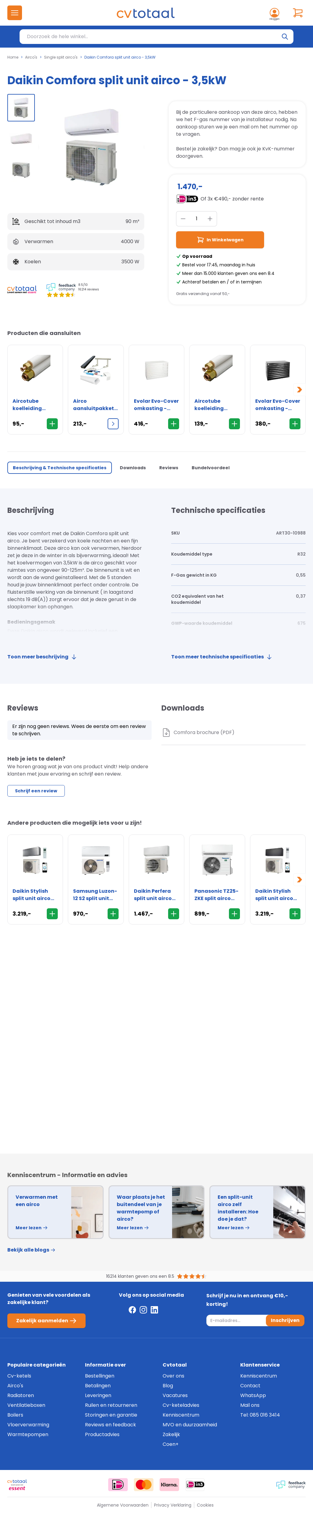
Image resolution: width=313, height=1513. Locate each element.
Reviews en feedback (110, 1424)
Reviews (168, 468)
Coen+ (171, 1444)
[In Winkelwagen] (52, 423)
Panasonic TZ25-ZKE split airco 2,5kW (216, 895)
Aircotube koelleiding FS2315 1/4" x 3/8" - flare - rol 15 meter (215, 405)
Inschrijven (285, 1320)
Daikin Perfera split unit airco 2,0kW (153, 895)
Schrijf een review (36, 791)
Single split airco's (61, 57)
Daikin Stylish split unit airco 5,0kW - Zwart (274, 895)
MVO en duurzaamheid (190, 1424)
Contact (250, 1385)
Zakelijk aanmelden (46, 1320)
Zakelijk (171, 1434)
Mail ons (250, 1405)
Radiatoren (20, 1395)
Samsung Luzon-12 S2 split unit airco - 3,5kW (95, 895)
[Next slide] (299, 389)
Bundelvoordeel (211, 468)
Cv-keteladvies (181, 1405)
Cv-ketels (19, 1375)
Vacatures (175, 1395)
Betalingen (98, 1385)
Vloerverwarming (28, 1424)
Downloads (133, 468)
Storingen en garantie (111, 1414)
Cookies (205, 1505)
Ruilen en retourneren (111, 1405)
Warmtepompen (27, 1434)
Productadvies (102, 1434)
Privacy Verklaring (172, 1505)
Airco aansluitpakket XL (93, 405)
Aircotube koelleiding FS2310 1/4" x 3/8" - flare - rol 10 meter (34, 405)
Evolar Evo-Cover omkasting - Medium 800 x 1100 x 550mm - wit (156, 405)
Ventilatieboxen (26, 1405)
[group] (21, 107)
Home (12, 57)
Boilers (15, 1414)
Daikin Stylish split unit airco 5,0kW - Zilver (31, 895)
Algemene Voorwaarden (123, 1505)
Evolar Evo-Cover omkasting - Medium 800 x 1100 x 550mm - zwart (277, 405)
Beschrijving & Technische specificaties (59, 468)
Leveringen (98, 1395)
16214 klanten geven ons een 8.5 (140, 1276)
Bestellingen (99, 1375)
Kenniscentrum (181, 1414)
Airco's (31, 57)
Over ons (173, 1375)
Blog (168, 1385)
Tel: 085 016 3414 (260, 1414)
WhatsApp (253, 1395)
